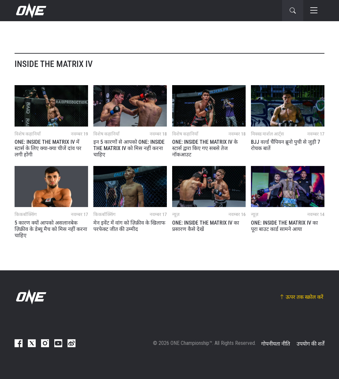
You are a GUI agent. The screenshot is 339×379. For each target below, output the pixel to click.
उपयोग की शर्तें (310, 344)
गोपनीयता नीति (275, 344)
